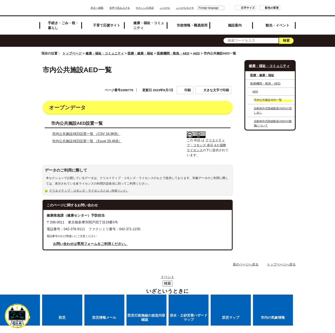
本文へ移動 (109, 7)
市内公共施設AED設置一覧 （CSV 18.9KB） (88, 134)
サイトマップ (110, 278)
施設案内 (235, 25)
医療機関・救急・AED (173, 53)
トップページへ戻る (281, 264)
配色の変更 (260, 7)
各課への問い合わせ (180, 284)
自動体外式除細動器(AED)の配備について (273, 123)
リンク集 (136, 278)
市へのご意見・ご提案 (221, 284)
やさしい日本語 (157, 7)
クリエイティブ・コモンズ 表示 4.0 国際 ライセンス (206, 145)
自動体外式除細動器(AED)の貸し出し (273, 110)
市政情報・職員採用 (192, 25)
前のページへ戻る (246, 264)
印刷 (187, 90)
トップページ (72, 53)
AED (196, 53)
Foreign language (197, 7)
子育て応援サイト (106, 25)
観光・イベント (277, 25)
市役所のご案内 (163, 278)
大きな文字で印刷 (216, 90)
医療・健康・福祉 (140, 53)
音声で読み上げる (131, 7)
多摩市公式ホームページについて (130, 284)
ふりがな (177, 7)
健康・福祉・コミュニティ (148, 25)
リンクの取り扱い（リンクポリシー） (213, 278)
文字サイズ (236, 7)
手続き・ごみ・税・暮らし (63, 25)
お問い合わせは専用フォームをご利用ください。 (90, 244)
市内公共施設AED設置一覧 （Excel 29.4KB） (88, 141)
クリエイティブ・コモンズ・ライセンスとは (90, 190)
